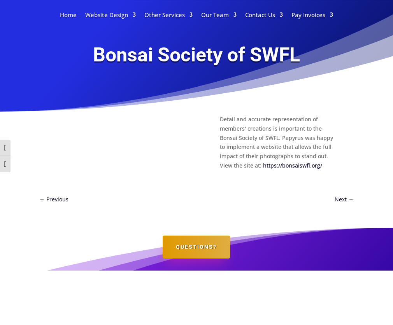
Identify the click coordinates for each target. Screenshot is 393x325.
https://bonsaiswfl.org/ (292, 165)
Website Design (106, 15)
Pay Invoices (308, 15)
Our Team (215, 15)
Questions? (196, 247)
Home (68, 15)
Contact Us (260, 15)
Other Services (164, 15)
